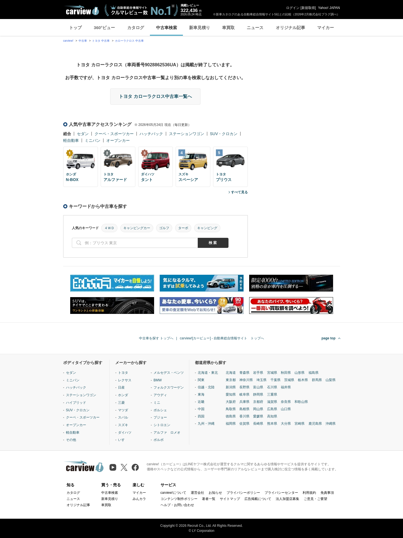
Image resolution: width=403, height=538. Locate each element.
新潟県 (231, 387)
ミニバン (92, 140)
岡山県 (258, 409)
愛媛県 (258, 416)
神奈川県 (246, 380)
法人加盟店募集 (287, 499)
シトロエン (162, 425)
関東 (201, 380)
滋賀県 (272, 402)
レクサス (124, 380)
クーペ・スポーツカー (114, 133)
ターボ (183, 228)
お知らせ (215, 493)
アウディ (160, 395)
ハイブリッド (76, 403)
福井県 (286, 387)
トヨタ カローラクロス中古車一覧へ (155, 96)
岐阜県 (244, 394)
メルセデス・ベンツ (169, 373)
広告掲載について (257, 499)
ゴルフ (164, 228)
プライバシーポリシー (243, 493)
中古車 (83, 40)
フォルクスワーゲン (169, 387)
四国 (201, 416)
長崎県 (258, 424)
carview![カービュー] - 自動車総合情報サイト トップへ (222, 338)
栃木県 (303, 380)
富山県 (258, 387)
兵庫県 (244, 402)
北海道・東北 (208, 373)
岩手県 (258, 373)
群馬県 (317, 380)
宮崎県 (299, 424)
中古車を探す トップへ (156, 338)
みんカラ (139, 499)
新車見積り (199, 27)
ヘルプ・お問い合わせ (177, 505)
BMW (158, 380)
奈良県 (286, 402)
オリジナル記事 (290, 27)
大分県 (286, 424)
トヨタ (123, 373)
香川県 (244, 416)
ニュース (255, 27)
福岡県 (231, 424)
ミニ (157, 403)
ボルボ (159, 440)
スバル (123, 417)
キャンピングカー (136, 228)
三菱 (121, 403)
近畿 (201, 402)
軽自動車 (71, 140)
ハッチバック (151, 133)
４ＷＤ (109, 228)
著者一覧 (208, 499)
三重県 (272, 394)
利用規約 (309, 493)
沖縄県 (331, 424)
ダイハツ (124, 432)
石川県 (272, 387)
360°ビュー (104, 27)
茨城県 (289, 380)
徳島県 (231, 416)
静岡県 (258, 394)
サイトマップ (230, 499)
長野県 (244, 387)
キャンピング (207, 228)
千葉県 (275, 380)
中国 (201, 409)
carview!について (173, 493)
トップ (75, 27)
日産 (121, 387)
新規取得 (308, 8)
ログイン (293, 8)
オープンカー (118, 140)
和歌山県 (301, 402)
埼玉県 (261, 380)
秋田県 (286, 373)
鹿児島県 (315, 424)
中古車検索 (166, 27)
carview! (68, 40)
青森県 (244, 373)
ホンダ (123, 395)
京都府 (258, 402)
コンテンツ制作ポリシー (179, 499)
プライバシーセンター (281, 493)
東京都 (231, 380)
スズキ (123, 425)
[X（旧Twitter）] (124, 467)
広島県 (272, 409)
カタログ (135, 27)
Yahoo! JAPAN (329, 8)
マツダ (123, 410)
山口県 (286, 409)
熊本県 (272, 424)
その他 (71, 440)
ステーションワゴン (186, 133)
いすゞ (123, 440)
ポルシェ (160, 410)
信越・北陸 (206, 387)
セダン (83, 133)
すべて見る (239, 192)
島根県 (244, 409)
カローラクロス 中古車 (129, 40)
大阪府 (231, 402)
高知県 (272, 416)
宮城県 (272, 373)
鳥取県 (231, 409)
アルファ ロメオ (167, 432)
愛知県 (231, 394)
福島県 (313, 373)
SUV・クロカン (224, 133)
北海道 (231, 373)
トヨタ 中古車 (101, 40)
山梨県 (331, 380)
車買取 (228, 27)
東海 (201, 394)
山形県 (299, 373)
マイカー (325, 27)
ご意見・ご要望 (315, 499)
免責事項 (327, 493)
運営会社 (197, 493)
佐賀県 (244, 424)
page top (329, 338)
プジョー (160, 417)
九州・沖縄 (206, 424)
